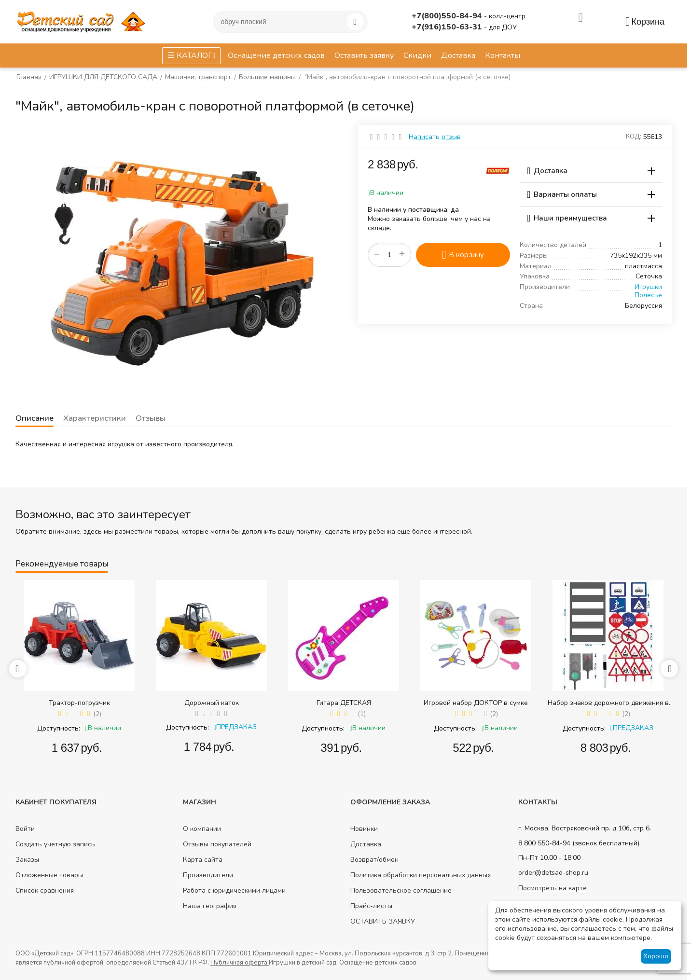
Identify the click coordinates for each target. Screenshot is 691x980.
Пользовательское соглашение (401, 890)
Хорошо (655, 956)
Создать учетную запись (55, 844)
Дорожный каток (211, 702)
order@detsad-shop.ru (553, 872)
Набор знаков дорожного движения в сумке (608, 702)
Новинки (364, 828)
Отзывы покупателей (217, 844)
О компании (202, 828)
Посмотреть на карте (552, 888)
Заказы (27, 859)
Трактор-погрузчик (79, 702)
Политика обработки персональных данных (420, 875)
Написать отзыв (435, 136)
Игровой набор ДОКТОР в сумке (476, 702)
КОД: (633, 136)
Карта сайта (202, 859)
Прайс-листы (371, 906)
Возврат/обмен (374, 859)
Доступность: (58, 728)
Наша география (209, 906)
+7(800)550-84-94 (448, 16)
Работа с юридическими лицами (234, 890)
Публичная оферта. (239, 962)
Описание (34, 418)
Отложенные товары (49, 875)
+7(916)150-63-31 (448, 27)
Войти (25, 828)
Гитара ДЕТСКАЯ (344, 702)
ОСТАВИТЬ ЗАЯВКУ (382, 921)
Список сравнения (44, 890)
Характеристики (93, 418)
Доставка (365, 844)
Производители (208, 875)
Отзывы (149, 418)
